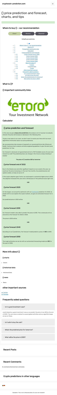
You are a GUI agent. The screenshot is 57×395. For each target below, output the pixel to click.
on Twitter (4, 292)
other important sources (31, 70)
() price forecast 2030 (32, 58)
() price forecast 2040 (32, 59)
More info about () (31, 63)
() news (32, 68)
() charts (32, 65)
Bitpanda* (42, 33)
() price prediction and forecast (30, 52)
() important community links (30, 49)
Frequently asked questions (31, 72)
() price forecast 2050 (32, 61)
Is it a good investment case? (32, 73)
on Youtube (4, 294)
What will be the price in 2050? (32, 78)
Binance (28, 33)
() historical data (32, 66)
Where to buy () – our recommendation (30, 45)
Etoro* (15, 33)
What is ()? (31, 47)
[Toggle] (29, 43)
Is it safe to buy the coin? (32, 75)
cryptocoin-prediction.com (13, 4)
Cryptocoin (35, 192)
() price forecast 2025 (32, 56)
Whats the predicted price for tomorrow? (32, 77)
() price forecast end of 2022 (31, 54)
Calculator (31, 51)
